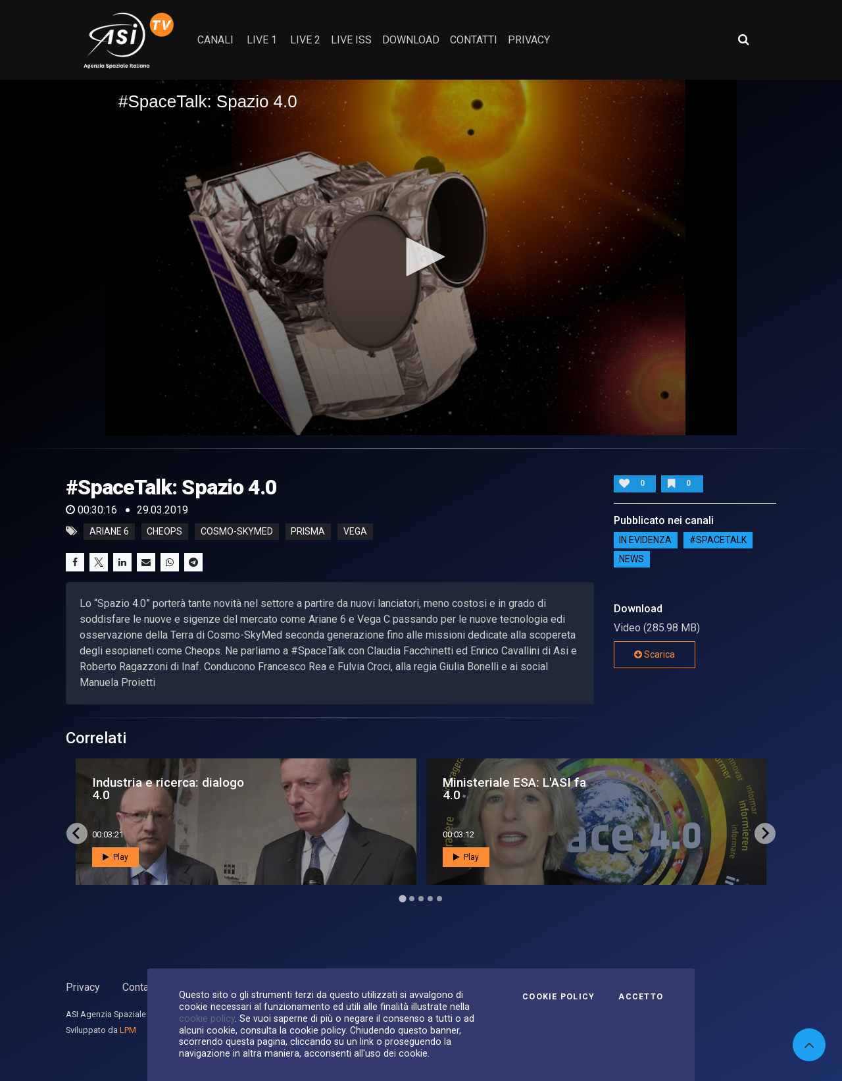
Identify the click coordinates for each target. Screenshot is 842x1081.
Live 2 (305, 40)
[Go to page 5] (439, 898)
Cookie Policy (558, 997)
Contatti (140, 987)
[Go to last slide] (76, 833)
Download (410, 40)
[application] (421, 257)
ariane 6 (109, 531)
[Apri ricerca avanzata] (743, 39)
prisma (308, 531)
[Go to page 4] (430, 898)
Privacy (83, 987)
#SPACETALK (718, 540)
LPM (128, 1030)
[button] (421, 257)
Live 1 (262, 40)
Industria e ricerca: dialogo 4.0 (168, 789)
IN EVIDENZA (645, 540)
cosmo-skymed (237, 531)
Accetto (640, 997)
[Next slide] (765, 833)
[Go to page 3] (421, 898)
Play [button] (115, 857)
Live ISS (351, 40)
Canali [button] (215, 40)
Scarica (654, 654)
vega (355, 531)
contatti (473, 40)
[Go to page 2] (411, 898)
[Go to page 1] (402, 898)
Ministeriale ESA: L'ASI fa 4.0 (514, 789)
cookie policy (207, 1018)
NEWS (631, 559)
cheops (164, 531)
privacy (529, 40)
